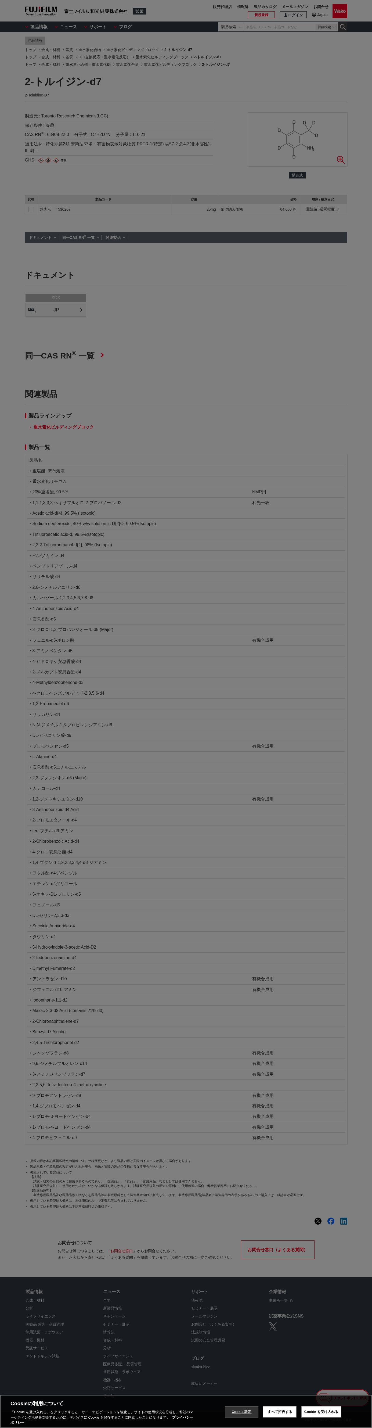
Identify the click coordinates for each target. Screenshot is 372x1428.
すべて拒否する (280, 1412)
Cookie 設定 (241, 1412)
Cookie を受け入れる (321, 1412)
